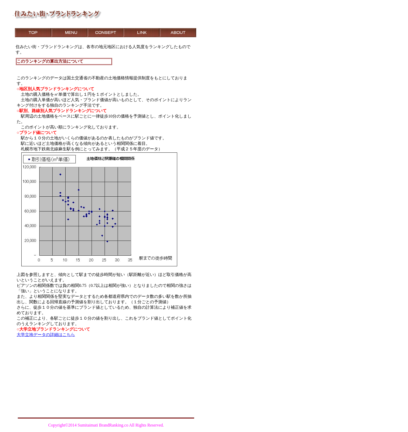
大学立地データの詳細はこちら (46, 334)
